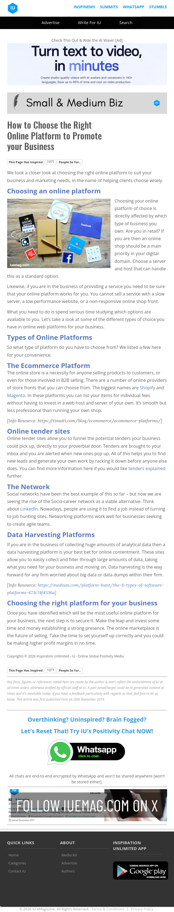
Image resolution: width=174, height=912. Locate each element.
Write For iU (89, 22)
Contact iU (17, 871)
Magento (16, 395)
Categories (17, 863)
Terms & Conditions (108, 908)
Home (14, 855)
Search (126, 22)
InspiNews (84, 6)
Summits (109, 6)
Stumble (158, 6)
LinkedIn (29, 509)
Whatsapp (133, 6)
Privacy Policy (142, 908)
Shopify (147, 388)
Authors (68, 871)
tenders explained (147, 468)
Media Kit (69, 855)
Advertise (51, 22)
